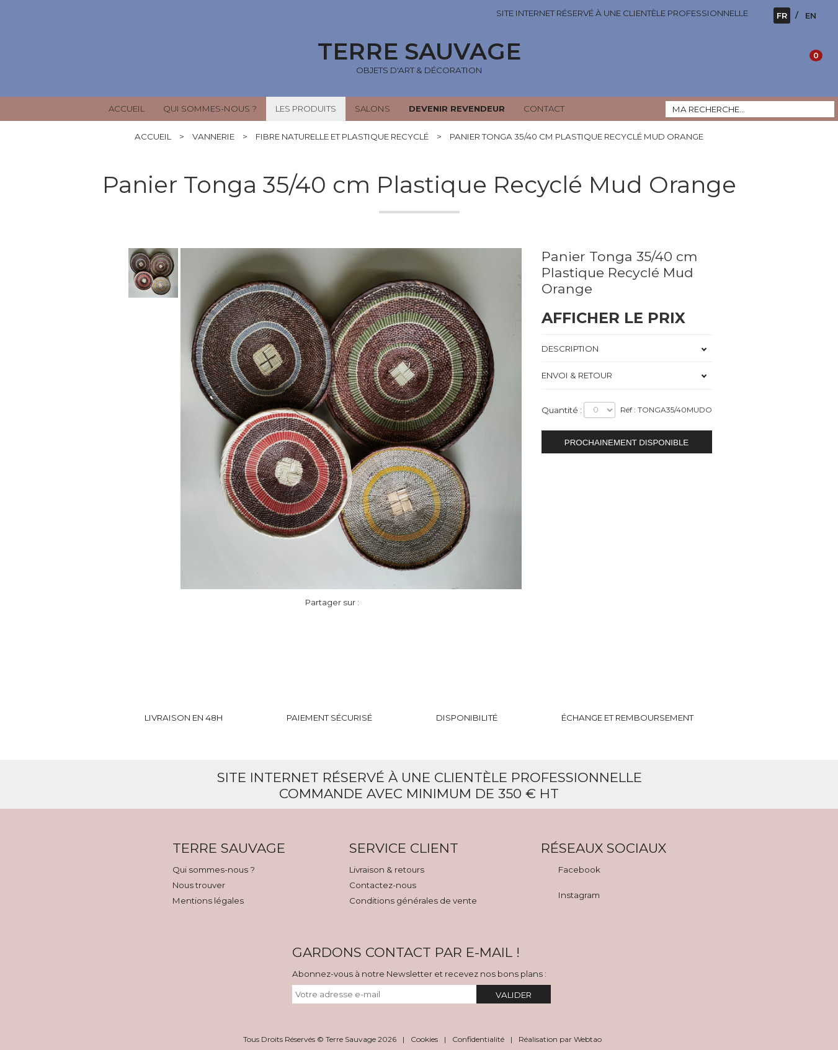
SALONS (372, 108)
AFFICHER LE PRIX (613, 318)
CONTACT (544, 108)
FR (782, 15)
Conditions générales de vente (413, 900)
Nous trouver (198, 885)
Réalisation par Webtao (560, 1039)
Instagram (579, 895)
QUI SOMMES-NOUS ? (210, 108)
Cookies (424, 1039)
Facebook (579, 869)
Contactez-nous (382, 885)
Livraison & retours (386, 869)
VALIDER (514, 995)
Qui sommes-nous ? (213, 869)
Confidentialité (478, 1039)
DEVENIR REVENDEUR (457, 108)
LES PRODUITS (305, 108)
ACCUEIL (127, 108)
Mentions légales (208, 900)
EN (810, 15)
